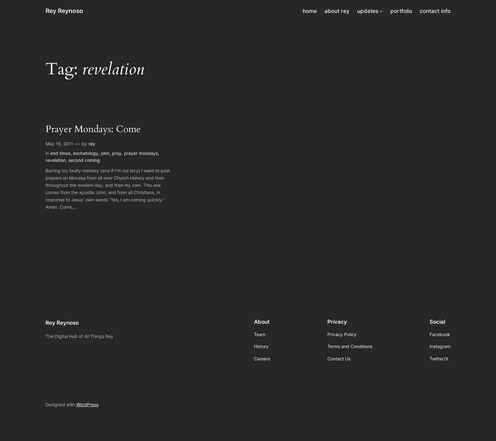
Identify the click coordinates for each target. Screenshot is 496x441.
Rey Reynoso (64, 11)
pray (116, 153)
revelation (56, 160)
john (105, 153)
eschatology (85, 153)
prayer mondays (141, 153)
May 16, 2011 (59, 143)
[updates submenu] (381, 11)
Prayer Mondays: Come (93, 129)
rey (92, 143)
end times (60, 153)
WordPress (87, 404)
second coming (84, 160)
